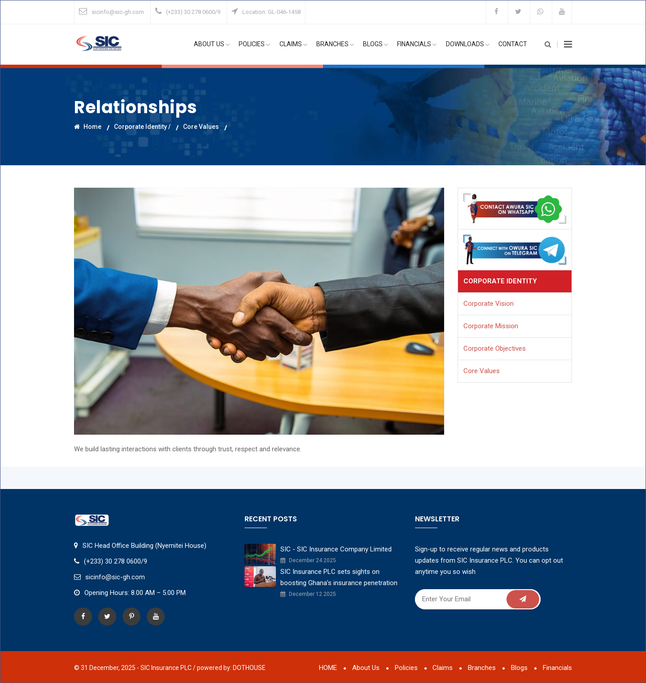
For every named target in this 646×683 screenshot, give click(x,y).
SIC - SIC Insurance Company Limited (336, 549)
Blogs (375, 44)
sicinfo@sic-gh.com (118, 12)
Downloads (467, 44)
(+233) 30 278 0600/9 (193, 12)
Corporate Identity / (142, 126)
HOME (327, 668)
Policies (255, 44)
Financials (417, 44)
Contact (512, 44)
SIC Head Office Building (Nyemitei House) (144, 546)
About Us (213, 44)
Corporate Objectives (494, 348)
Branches (335, 44)
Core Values (201, 126)
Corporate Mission (490, 326)
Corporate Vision (488, 304)
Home (87, 126)
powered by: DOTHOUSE (231, 667)
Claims (294, 44)
